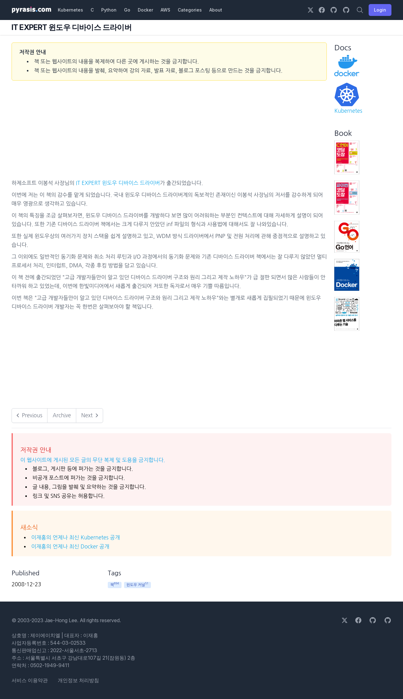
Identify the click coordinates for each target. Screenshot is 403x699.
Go (127, 9)
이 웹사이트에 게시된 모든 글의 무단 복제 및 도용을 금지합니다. (92, 460)
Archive (61, 415)
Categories (190, 9)
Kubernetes (70, 9)
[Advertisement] (169, 132)
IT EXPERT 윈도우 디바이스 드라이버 (118, 183)
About (215, 9)
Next (90, 415)
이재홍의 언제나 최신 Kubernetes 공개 (75, 537)
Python (109, 9)
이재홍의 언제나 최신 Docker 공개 (70, 546)
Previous (28, 415)
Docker (145, 9)
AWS (165, 9)
